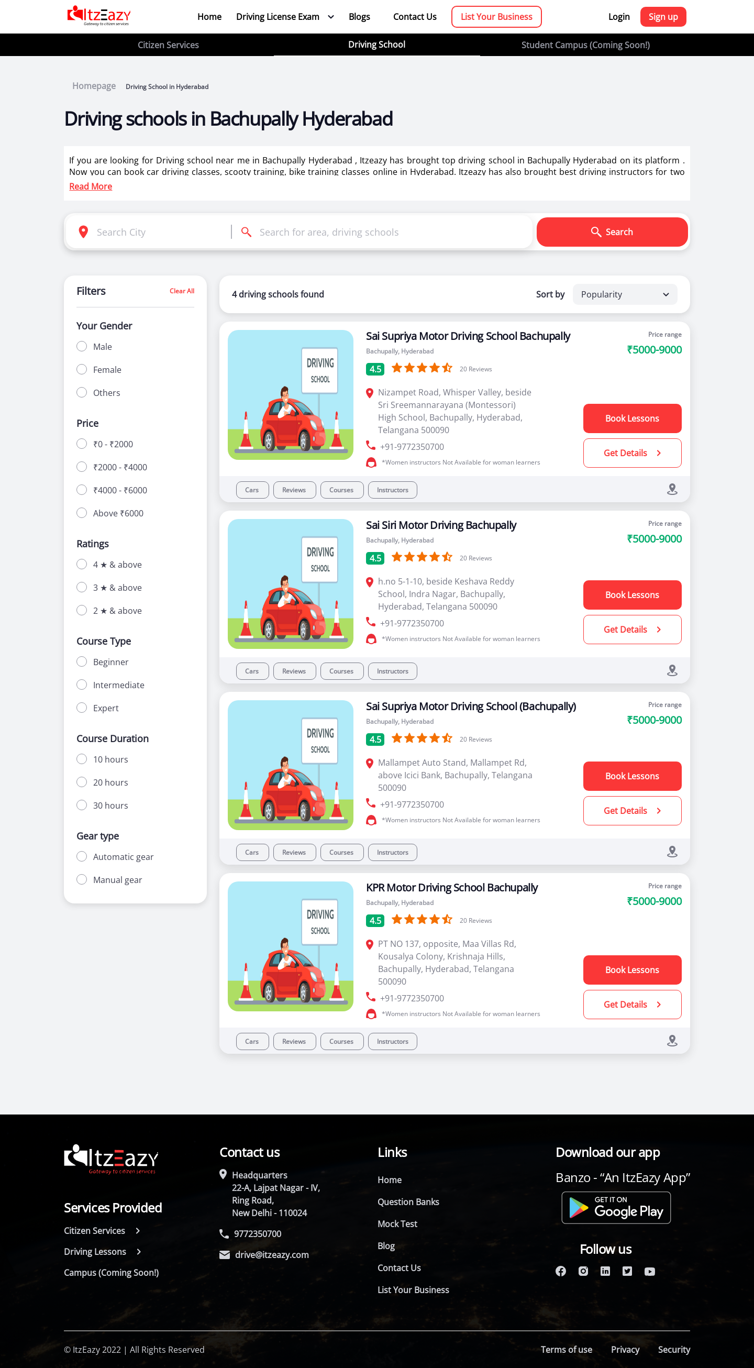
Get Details (632, 453)
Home (209, 17)
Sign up (663, 17)
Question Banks (408, 1202)
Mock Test (397, 1224)
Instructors (392, 490)
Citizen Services (168, 45)
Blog (386, 1246)
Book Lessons (632, 418)
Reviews (294, 490)
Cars (252, 490)
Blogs (359, 17)
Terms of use (566, 1349)
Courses (342, 490)
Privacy (625, 1349)
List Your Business (497, 17)
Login (619, 17)
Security (674, 1349)
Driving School (376, 44)
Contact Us (415, 17)
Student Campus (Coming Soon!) (586, 45)
